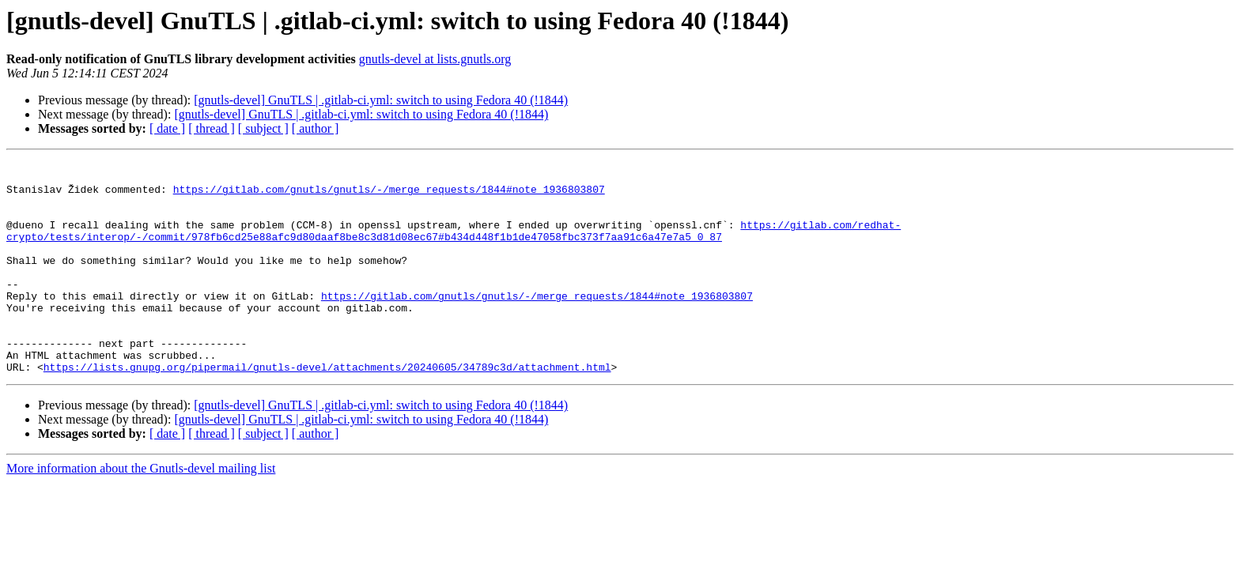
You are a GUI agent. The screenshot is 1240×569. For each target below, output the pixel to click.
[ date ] (167, 128)
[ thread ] (211, 128)
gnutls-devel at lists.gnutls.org (435, 59)
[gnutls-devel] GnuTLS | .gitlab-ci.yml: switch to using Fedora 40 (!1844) (381, 100)
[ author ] (315, 128)
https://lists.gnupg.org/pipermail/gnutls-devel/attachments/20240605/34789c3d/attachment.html (327, 409)
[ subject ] (263, 128)
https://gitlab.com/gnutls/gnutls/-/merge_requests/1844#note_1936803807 (389, 196)
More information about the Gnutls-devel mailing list (140, 511)
